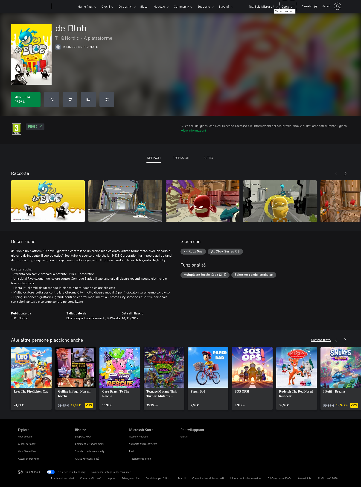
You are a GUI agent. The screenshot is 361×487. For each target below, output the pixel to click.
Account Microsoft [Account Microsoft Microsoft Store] (139, 436)
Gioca (144, 6)
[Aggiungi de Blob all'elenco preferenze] (51, 99)
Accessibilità (304, 478)
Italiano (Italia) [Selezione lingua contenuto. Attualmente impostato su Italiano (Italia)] (33, 471)
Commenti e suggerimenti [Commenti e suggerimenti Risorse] (89, 443)
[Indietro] (336, 173)
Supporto (204, 6)
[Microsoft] (33, 6)
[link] (31, 378)
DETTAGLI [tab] (154, 157)
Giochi (106, 6)
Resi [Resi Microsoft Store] (131, 451)
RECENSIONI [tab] (181, 157)
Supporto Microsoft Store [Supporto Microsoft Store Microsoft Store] (143, 443)
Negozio (159, 6)
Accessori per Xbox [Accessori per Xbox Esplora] (28, 458)
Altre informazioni (193, 130)
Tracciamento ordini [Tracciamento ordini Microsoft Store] (140, 458)
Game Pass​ (85, 6)
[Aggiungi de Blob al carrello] (70, 99)
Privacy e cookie (131, 478)
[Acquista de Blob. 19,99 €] (26, 99)
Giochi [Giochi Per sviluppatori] (184, 436)
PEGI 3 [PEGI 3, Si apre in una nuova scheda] (35, 127)
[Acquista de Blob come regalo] (88, 99)
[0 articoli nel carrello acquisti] (309, 5)
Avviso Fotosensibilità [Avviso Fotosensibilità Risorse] (87, 458)
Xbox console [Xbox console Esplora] (25, 436)
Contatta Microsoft (90, 478)
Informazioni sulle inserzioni (245, 478)
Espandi (224, 6)
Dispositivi (125, 6)
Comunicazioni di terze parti (208, 478)
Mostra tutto (321, 339)
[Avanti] (345, 173)
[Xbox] (64, 6)
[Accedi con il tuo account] (331, 6)
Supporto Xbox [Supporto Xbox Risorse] (83, 436)
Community (181, 6)
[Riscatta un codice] (106, 99)
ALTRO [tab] (208, 157)
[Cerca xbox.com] (287, 6)
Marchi (182, 478)
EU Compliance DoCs (279, 478)
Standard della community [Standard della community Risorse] (89, 451)
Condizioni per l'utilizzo (159, 478)
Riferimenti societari (62, 478)
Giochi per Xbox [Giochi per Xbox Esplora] (26, 443)
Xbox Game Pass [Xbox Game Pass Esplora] (27, 451)
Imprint (112, 478)
